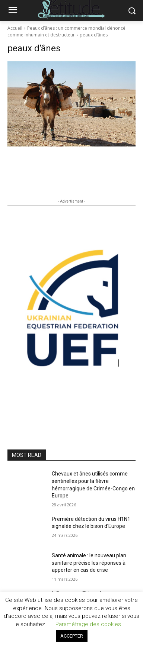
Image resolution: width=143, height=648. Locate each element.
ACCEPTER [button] (71, 636)
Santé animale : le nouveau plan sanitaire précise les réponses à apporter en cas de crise (89, 562)
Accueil (14, 28)
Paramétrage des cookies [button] (88, 624)
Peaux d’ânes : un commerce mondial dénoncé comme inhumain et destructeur (66, 31)
